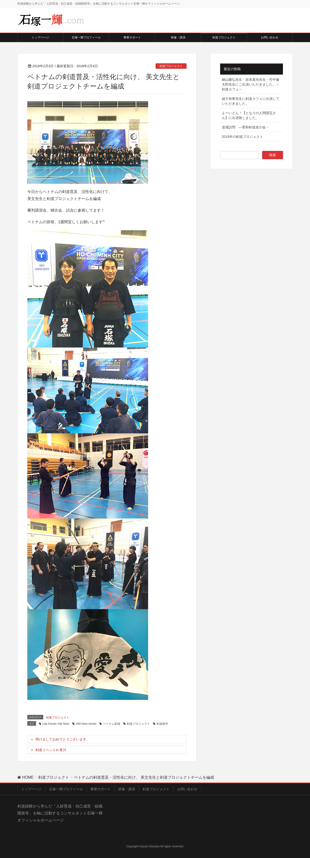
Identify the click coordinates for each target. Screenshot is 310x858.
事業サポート (100, 789)
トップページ (31, 789)
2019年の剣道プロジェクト (244, 137)
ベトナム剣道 (111, 723)
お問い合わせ (187, 789)
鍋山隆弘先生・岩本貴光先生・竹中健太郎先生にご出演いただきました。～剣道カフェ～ (250, 84)
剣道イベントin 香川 (51, 750)
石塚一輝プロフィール (66, 789)
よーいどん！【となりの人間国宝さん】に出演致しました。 (249, 115)
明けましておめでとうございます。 (63, 739)
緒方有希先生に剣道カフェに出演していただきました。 (250, 101)
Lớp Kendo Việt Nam (56, 723)
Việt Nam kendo (86, 723)
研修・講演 (126, 789)
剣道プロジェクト (171, 66)
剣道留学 (162, 723)
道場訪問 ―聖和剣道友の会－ (245, 127)
